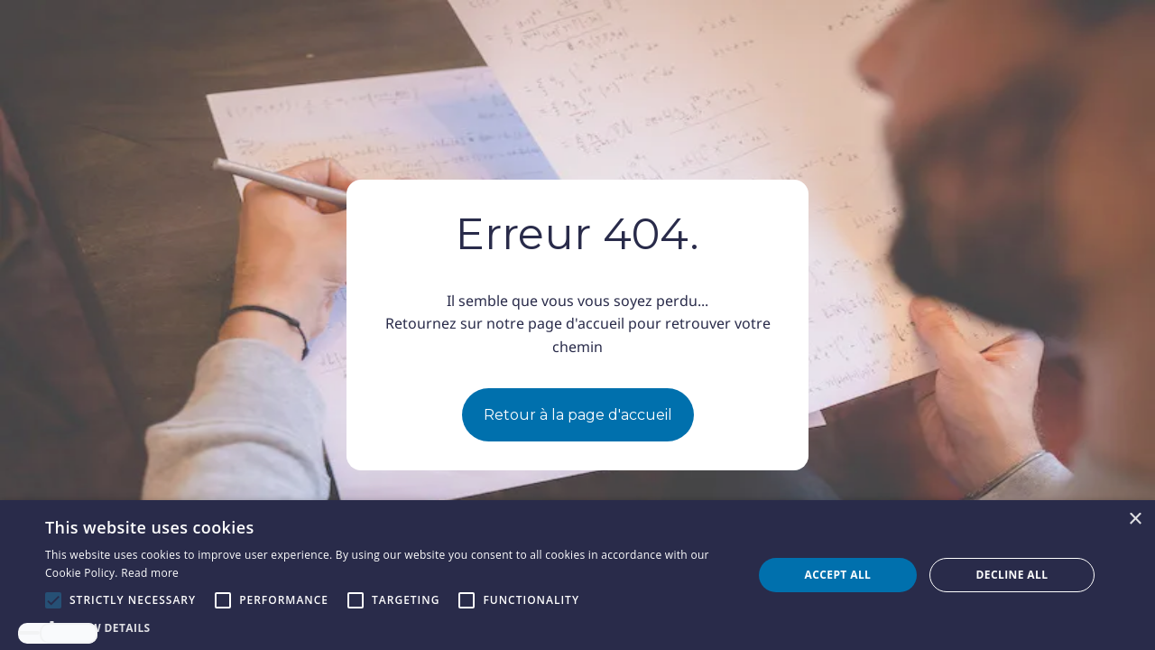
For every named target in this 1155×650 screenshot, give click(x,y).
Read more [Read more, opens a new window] (150, 572)
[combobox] (29, 633)
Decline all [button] (1012, 574)
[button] (388, 627)
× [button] (1134, 519)
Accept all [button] (838, 574)
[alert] (577, 575)
